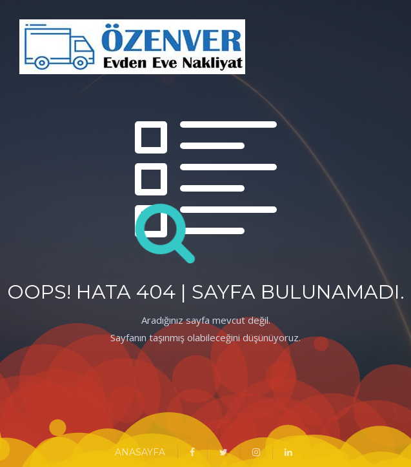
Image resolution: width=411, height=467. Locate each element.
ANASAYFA (140, 452)
